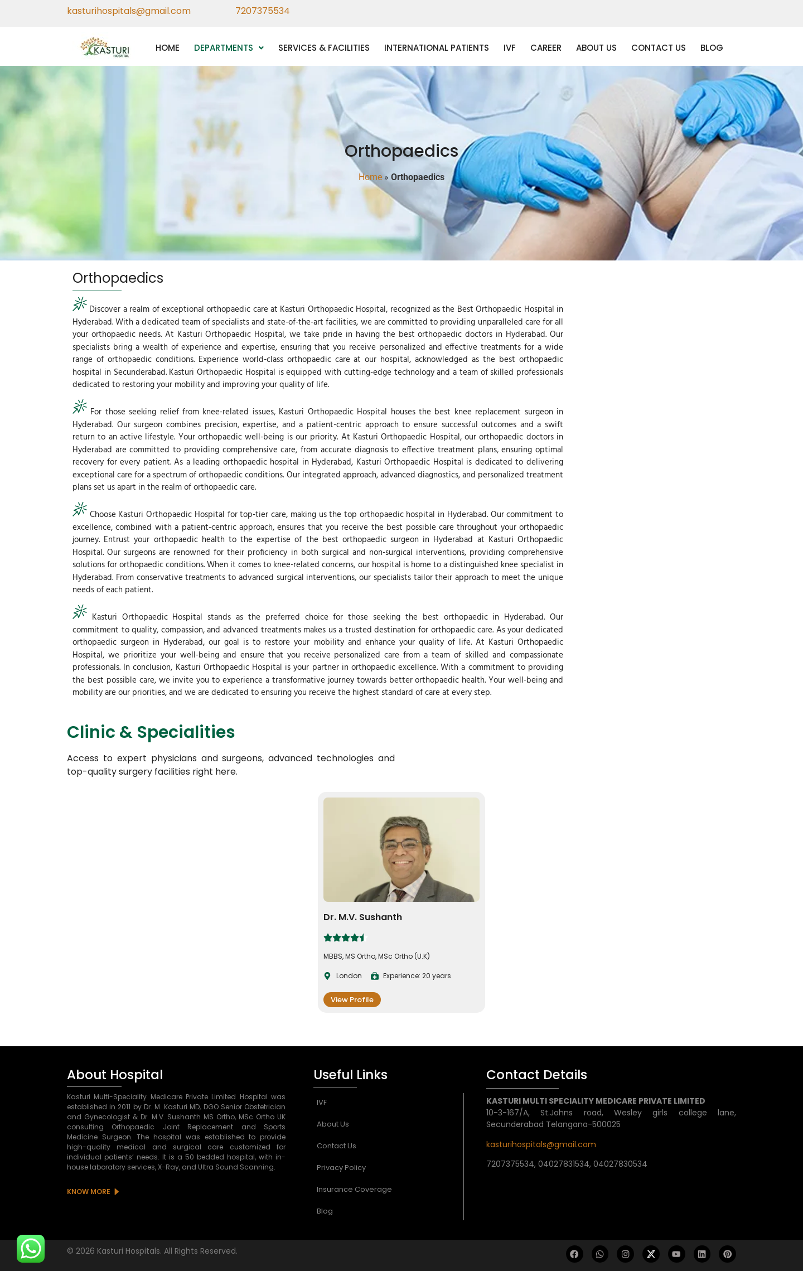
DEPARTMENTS (229, 48)
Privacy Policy (341, 1167)
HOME (168, 48)
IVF (510, 48)
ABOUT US (596, 48)
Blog (325, 1211)
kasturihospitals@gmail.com (541, 1144)
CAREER (546, 48)
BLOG (711, 48)
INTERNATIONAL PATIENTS (436, 48)
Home (370, 177)
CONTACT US (658, 48)
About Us (333, 1124)
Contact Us (336, 1145)
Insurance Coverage (354, 1189)
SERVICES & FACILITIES (324, 48)
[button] (229, 47)
